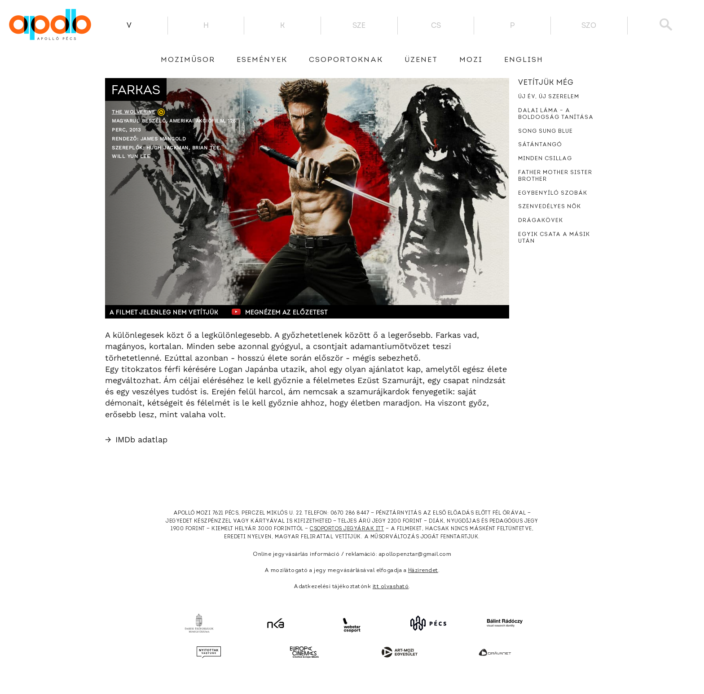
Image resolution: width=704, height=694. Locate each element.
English (523, 60)
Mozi (471, 60)
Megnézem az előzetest (280, 311)
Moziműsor (188, 60)
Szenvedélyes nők (549, 207)
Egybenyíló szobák (552, 193)
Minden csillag (545, 158)
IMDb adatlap (136, 439)
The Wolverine (133, 112)
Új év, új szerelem (548, 97)
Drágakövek (540, 220)
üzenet (421, 60)
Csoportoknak (346, 60)
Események (262, 60)
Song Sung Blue (545, 131)
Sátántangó (540, 145)
